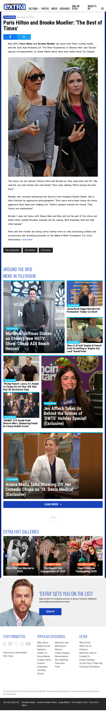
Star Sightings (61, 659)
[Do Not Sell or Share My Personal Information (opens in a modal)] (91, 665)
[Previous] (6, 556)
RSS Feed (8, 656)
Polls (57, 666)
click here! (27, 239)
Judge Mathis (64, 702)
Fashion (41, 663)
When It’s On (85, 646)
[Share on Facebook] (10, 37)
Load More (53, 504)
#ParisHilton (30, 250)
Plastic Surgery (62, 653)
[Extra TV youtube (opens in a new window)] (28, 644)
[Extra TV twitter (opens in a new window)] (16, 644)
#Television (46, 250)
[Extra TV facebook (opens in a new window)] (10, 643)
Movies (58, 649)
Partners (83, 649)
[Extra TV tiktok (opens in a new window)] (4, 644)
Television (9, 17)
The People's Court (79, 702)
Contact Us (84, 656)
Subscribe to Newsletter (15, 652)
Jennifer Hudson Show (47, 702)
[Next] (100, 556)
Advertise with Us (87, 653)
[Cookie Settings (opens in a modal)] (87, 660)
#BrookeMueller (12, 250)
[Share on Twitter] (24, 37)
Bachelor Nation (29, 702)
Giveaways (42, 666)
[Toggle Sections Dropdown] (33, 8)
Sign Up (50, 611)
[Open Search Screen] (102, 8)
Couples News (44, 659)
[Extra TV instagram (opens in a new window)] (22, 644)
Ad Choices (34, 691)
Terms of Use (22, 691)
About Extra (84, 642)
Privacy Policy (9, 691)
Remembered (61, 656)
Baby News (42, 642)
